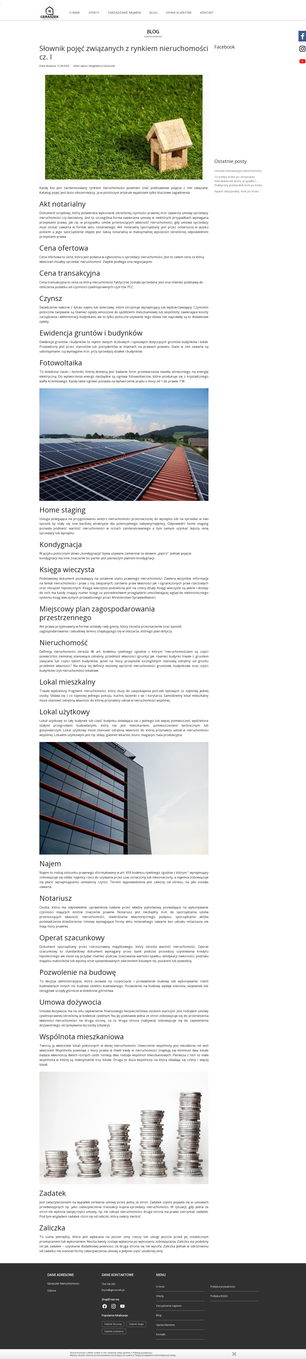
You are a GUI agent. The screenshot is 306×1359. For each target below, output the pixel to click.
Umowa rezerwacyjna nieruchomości (238, 171)
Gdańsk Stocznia (113, 1323)
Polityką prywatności (142, 1352)
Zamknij (234, 1354)
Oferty (94, 12)
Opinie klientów (178, 12)
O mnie (74, 12)
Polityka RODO (219, 1296)
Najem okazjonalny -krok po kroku (236, 191)
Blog (153, 12)
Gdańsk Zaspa (136, 1323)
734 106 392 (108, 1284)
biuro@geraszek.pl (113, 1290)
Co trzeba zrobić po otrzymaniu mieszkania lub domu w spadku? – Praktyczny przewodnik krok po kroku (238, 181)
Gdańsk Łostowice (113, 1331)
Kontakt (207, 12)
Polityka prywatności (222, 1286)
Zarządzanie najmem (124, 12)
